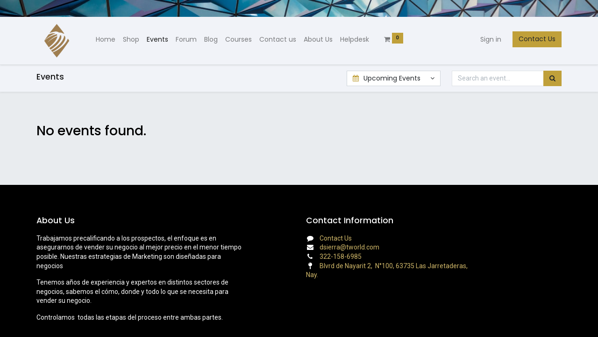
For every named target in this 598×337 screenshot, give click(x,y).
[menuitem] (105, 39)
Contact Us (537, 39)
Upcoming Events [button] (387, 78)
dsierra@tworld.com (349, 247)
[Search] (552, 79)
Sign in (490, 39)
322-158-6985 (341, 256)
